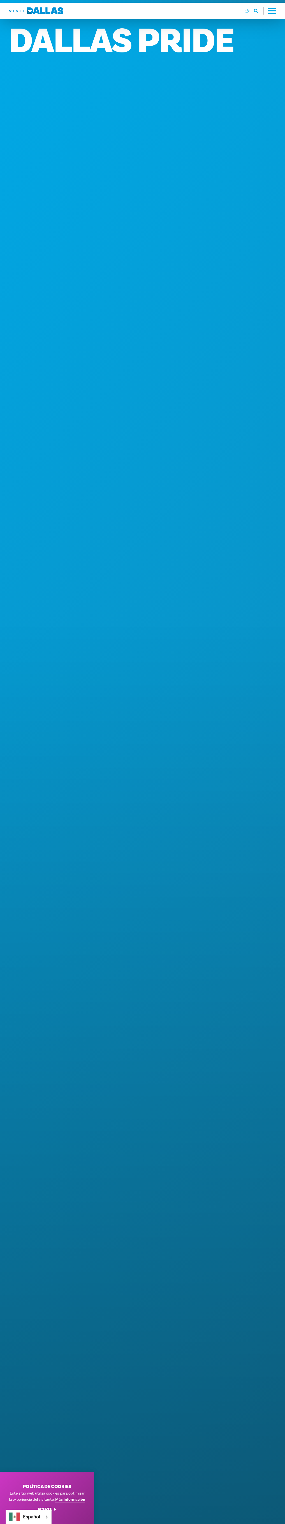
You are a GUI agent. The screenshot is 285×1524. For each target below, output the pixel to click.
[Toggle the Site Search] (259, 11)
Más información (70, 1499)
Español (24, 1517)
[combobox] (29, 1517)
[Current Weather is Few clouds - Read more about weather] (247, 11)
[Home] (36, 10)
